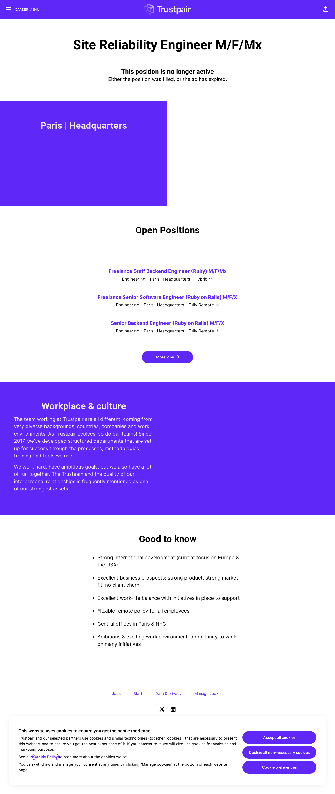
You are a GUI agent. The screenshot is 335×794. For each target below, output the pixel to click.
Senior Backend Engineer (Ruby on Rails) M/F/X (167, 323)
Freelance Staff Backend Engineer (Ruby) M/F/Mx (168, 271)
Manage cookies (208, 693)
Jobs (116, 693)
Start (138, 693)
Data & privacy (168, 693)
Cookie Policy (45, 756)
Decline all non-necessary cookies (279, 752)
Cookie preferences (279, 767)
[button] (325, 9)
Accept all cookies (279, 737)
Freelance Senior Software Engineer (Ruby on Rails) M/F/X (167, 297)
